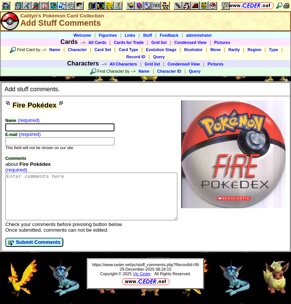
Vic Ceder (142, 283)
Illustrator (193, 49)
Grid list (158, 42)
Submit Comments (34, 251)
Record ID (135, 57)
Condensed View (190, 42)
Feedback (169, 35)
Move (215, 49)
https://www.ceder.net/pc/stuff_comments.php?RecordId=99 (145, 273)
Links (130, 35)
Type (273, 49)
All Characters (123, 64)
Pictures (222, 42)
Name (54, 49)
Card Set (102, 49)
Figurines (108, 35)
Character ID (169, 71)
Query (159, 57)
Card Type (128, 49)
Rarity (234, 49)
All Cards (97, 42)
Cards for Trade (129, 42)
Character (77, 49)
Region (254, 49)
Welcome (82, 35)
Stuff (147, 35)
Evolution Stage (161, 49)
